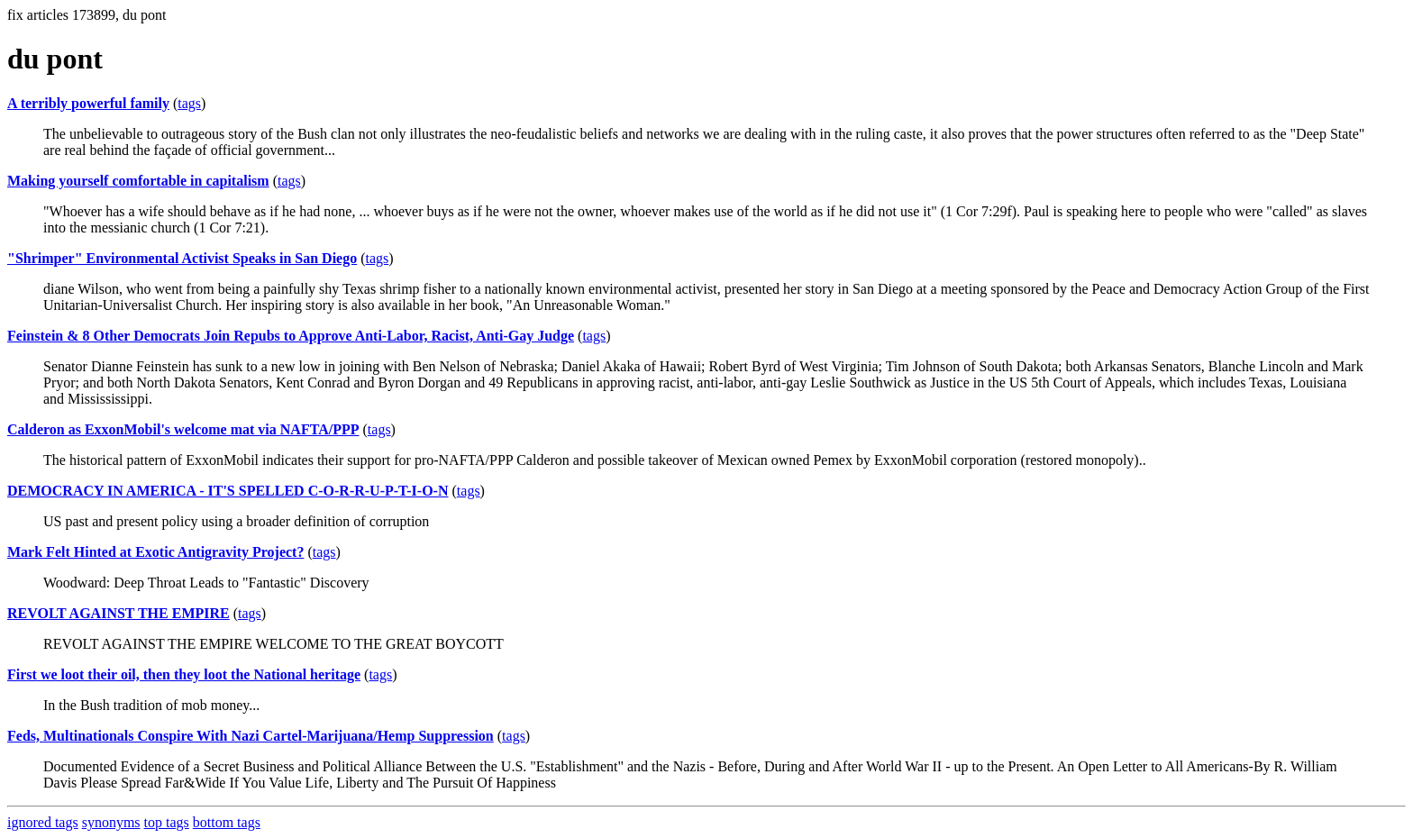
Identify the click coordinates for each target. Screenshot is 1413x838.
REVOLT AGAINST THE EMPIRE (118, 613)
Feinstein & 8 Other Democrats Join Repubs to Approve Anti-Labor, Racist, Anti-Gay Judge (290, 335)
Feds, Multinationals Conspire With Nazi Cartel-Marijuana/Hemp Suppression (250, 735)
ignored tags (42, 822)
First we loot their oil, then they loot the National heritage (183, 674)
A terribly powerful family (88, 103)
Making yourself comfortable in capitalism (138, 180)
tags (189, 103)
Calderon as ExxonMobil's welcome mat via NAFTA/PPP (183, 429)
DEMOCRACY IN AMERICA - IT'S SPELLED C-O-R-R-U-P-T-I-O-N (228, 490)
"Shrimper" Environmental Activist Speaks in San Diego (182, 258)
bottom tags (226, 822)
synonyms (111, 822)
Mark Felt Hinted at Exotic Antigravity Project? (155, 552)
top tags (166, 822)
